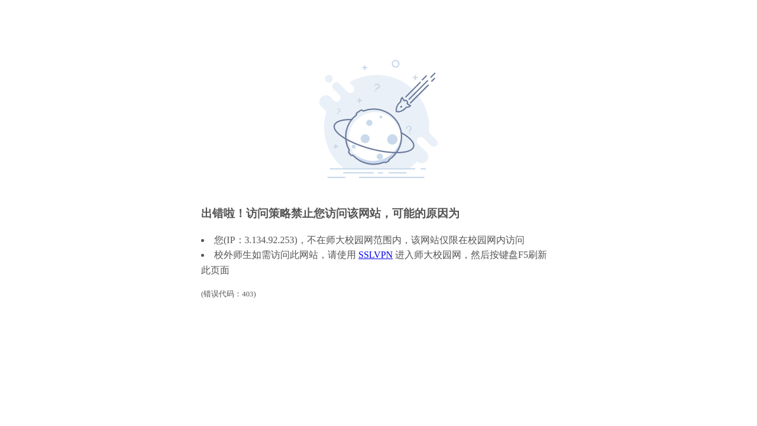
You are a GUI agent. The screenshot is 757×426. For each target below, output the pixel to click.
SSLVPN (375, 255)
